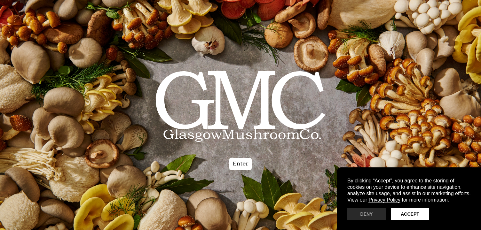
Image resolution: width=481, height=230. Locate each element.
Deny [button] (366, 214)
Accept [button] (410, 214)
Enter (240, 164)
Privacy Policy (384, 200)
